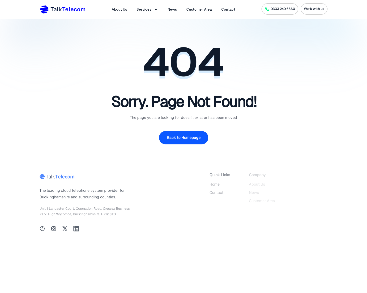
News (172, 9)
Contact (228, 9)
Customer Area (199, 9)
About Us (119, 9)
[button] (147, 9)
